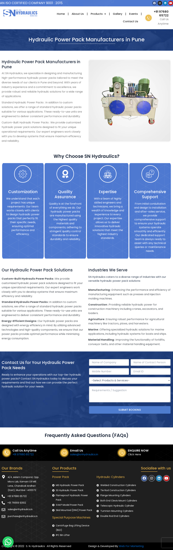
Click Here (134, 454)
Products (98, 14)
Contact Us (130, 21)
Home (61, 14)
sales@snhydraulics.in (84, 454)
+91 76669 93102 (16, 502)
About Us (78, 14)
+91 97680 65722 (161, 13)
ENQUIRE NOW (138, 450)
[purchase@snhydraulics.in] (3, 516)
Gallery (117, 14)
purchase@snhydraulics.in (23, 516)
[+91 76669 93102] (3, 503)
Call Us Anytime (24, 450)
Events (133, 14)
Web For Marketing (131, 546)
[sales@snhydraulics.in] (3, 509)
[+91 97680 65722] (3, 496)
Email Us (76, 450)
